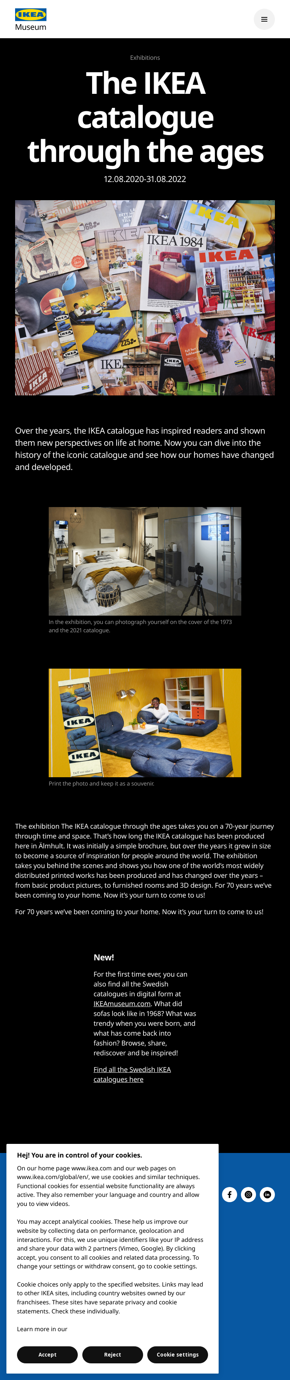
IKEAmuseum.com (122, 1003)
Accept (48, 1354)
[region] (112, 1259)
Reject (112, 1354)
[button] (229, 1194)
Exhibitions (145, 57)
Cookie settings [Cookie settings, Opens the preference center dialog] (178, 1354)
